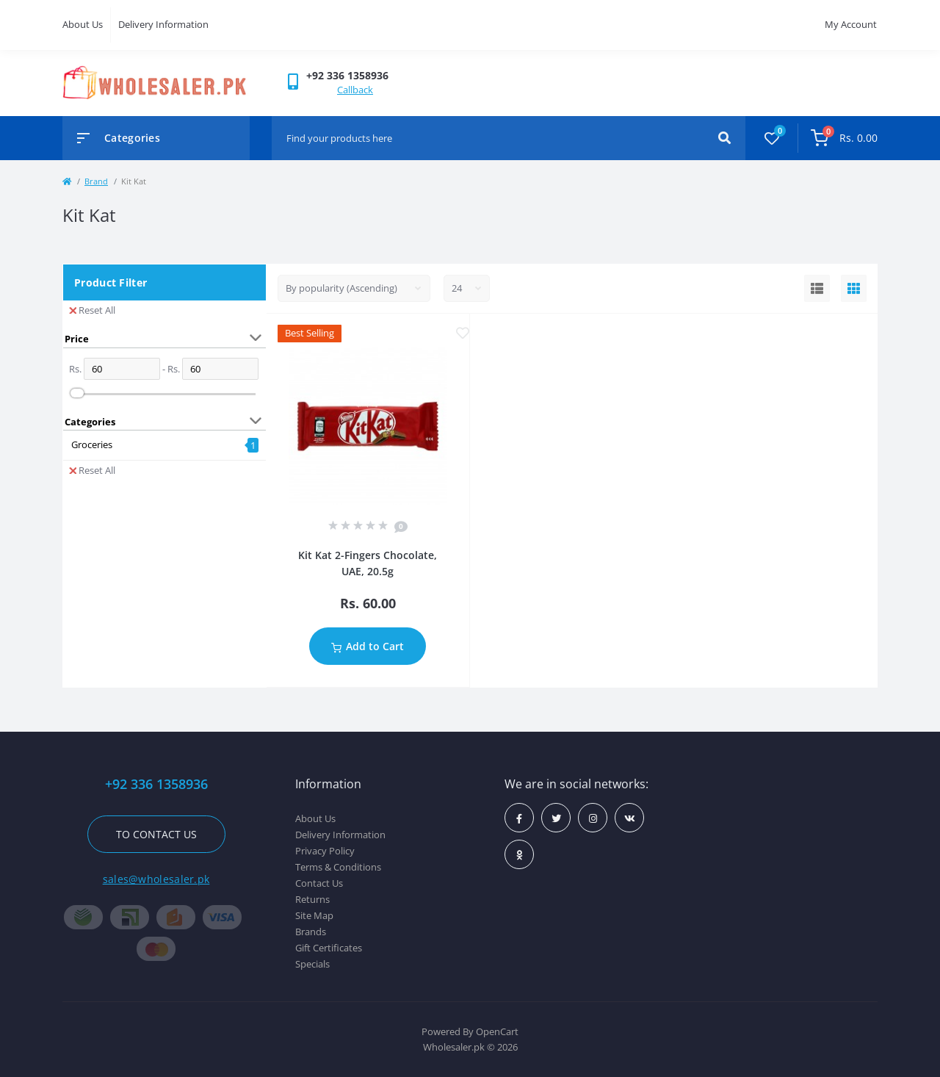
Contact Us (319, 883)
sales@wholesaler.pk (156, 879)
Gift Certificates (328, 947)
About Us (82, 24)
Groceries (91, 444)
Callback (355, 89)
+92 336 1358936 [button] (156, 784)
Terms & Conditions (338, 867)
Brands (310, 931)
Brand (96, 181)
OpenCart (497, 1031)
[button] (347, 75)
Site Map (314, 915)
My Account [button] (851, 24)
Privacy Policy (325, 850)
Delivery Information (163, 24)
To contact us (156, 834)
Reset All (92, 310)
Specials (312, 963)
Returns (312, 899)
